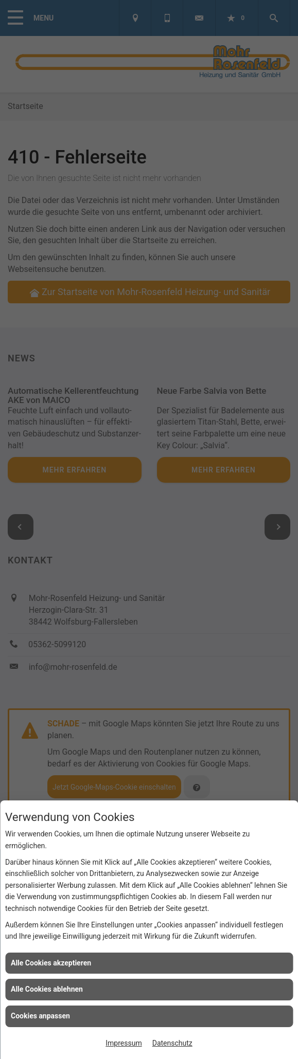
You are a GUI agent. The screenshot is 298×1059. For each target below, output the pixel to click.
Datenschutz (172, 1043)
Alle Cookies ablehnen (47, 989)
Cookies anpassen (40, 1016)
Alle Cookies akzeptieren (51, 963)
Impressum (124, 1043)
